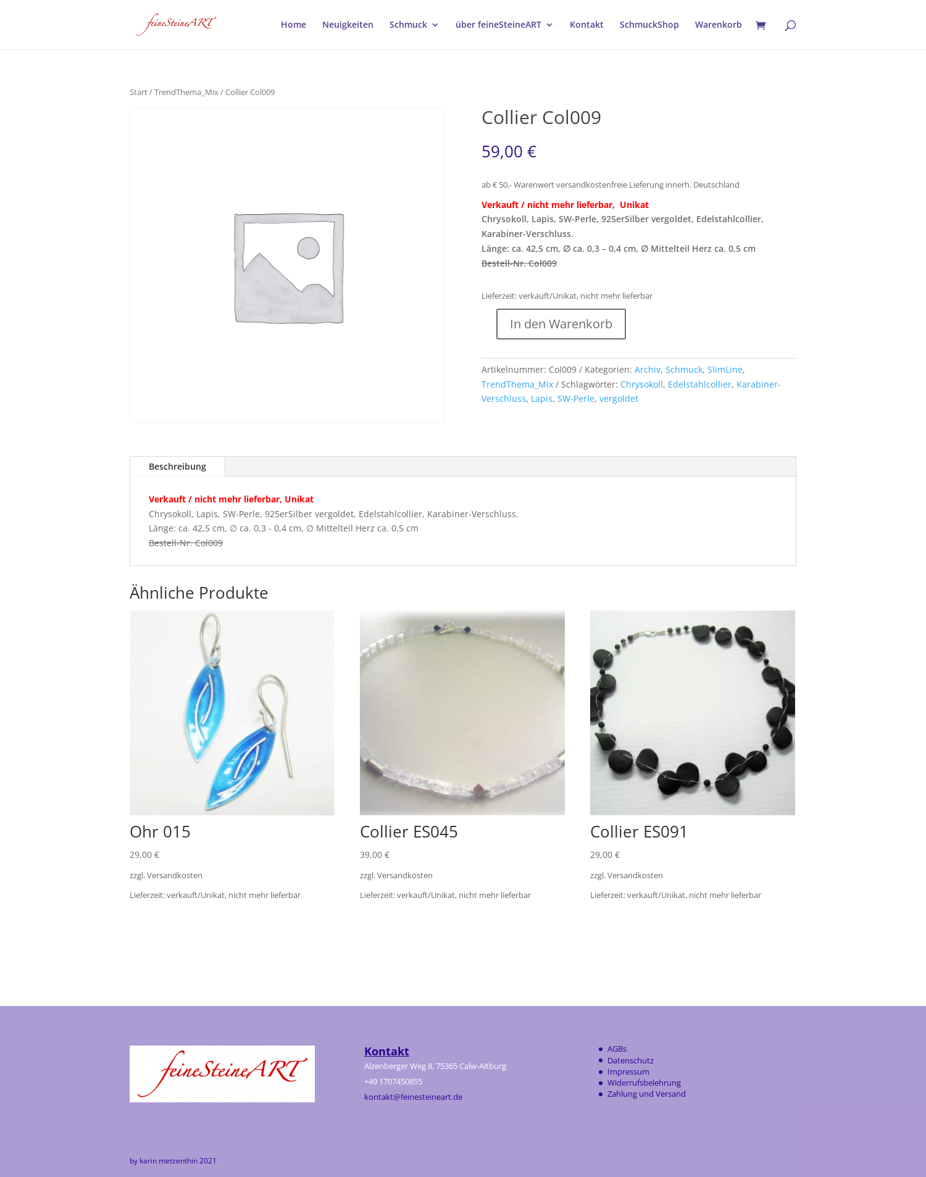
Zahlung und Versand (646, 1093)
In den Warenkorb (561, 323)
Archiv (648, 369)
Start (139, 92)
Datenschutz (630, 1060)
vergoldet (618, 398)
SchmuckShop (649, 25)
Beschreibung (177, 466)
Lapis (542, 398)
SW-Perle (575, 398)
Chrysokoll (641, 384)
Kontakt (587, 25)
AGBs (617, 1048)
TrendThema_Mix (186, 92)
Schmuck (408, 25)
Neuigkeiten (347, 25)
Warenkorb (718, 25)
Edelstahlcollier (700, 384)
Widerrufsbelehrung (644, 1082)
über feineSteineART (498, 25)
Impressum (628, 1071)
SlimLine (725, 369)
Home (293, 25)
